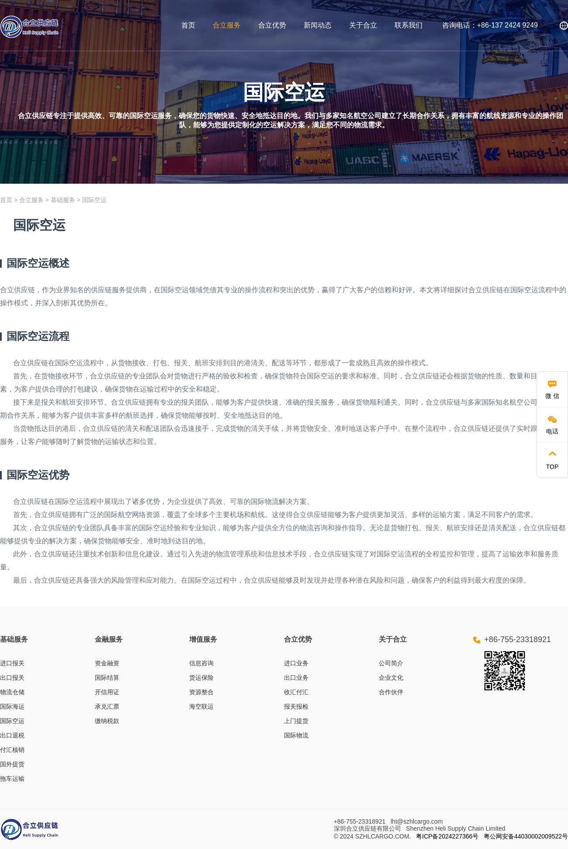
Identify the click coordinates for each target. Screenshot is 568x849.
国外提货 (12, 764)
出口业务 (296, 677)
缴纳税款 (107, 720)
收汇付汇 (296, 691)
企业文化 (391, 677)
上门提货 (296, 720)
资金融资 (107, 663)
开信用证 (107, 691)
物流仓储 (12, 691)
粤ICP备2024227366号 (447, 836)
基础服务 (63, 199)
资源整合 (201, 691)
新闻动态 (318, 25)
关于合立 (363, 25)
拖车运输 (12, 778)
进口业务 (296, 663)
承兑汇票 (107, 706)
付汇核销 (12, 749)
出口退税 (12, 735)
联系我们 (409, 25)
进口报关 (12, 663)
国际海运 (12, 706)
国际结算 (107, 677)
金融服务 (109, 639)
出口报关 (12, 677)
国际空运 (94, 199)
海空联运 (201, 706)
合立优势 (272, 25)
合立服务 (227, 25)
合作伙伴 (391, 691)
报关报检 (296, 706)
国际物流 (296, 735)
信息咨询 (201, 663)
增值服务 (203, 639)
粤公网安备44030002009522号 (526, 836)
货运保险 (201, 677)
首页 (188, 25)
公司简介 (391, 663)
